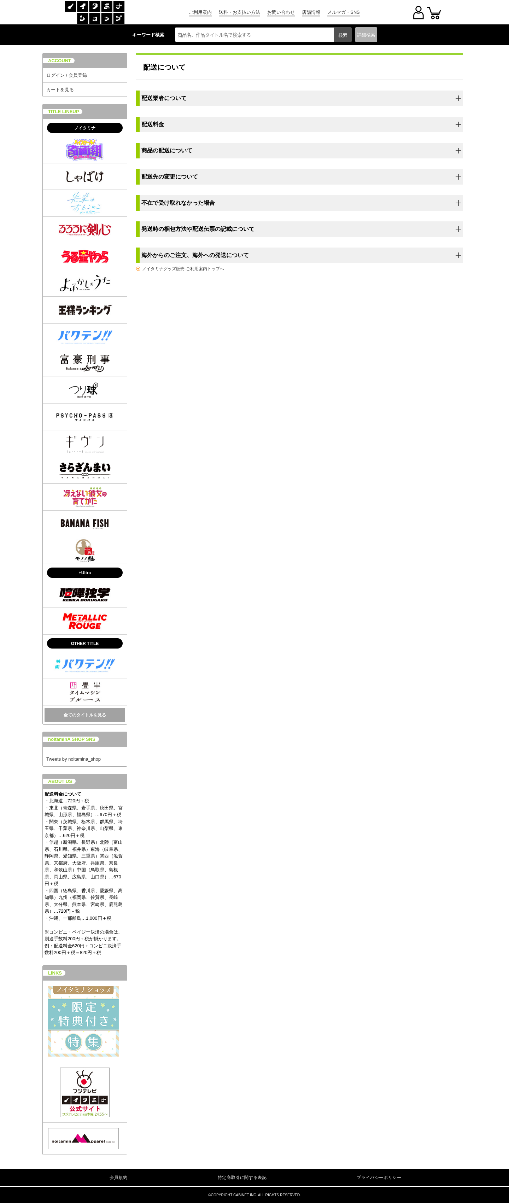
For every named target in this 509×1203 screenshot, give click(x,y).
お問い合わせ (281, 12)
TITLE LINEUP (63, 111)
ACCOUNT (59, 60)
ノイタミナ (84, 128)
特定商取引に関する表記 (242, 1177)
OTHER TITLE (85, 643)
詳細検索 (366, 34)
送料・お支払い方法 (239, 12)
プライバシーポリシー (379, 1177)
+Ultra (85, 572)
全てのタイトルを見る (85, 715)
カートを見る (60, 89)
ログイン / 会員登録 (66, 75)
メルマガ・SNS (343, 12)
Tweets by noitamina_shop (73, 759)
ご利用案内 (200, 12)
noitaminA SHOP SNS (71, 739)
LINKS (55, 973)
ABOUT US (60, 781)
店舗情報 (311, 12)
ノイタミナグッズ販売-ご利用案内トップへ (183, 268)
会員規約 (118, 1177)
